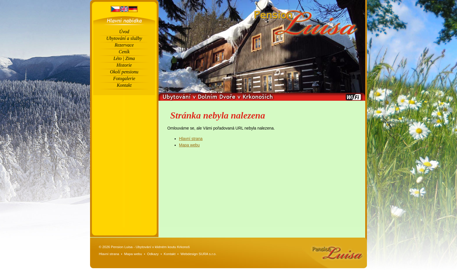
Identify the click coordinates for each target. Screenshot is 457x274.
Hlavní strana (191, 139)
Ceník (124, 51)
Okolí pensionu (124, 71)
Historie (124, 65)
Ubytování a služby (124, 38)
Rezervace (124, 45)
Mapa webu (189, 145)
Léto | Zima (124, 58)
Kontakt (124, 85)
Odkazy (153, 254)
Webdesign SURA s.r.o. (198, 254)
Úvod (124, 31)
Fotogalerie (124, 78)
